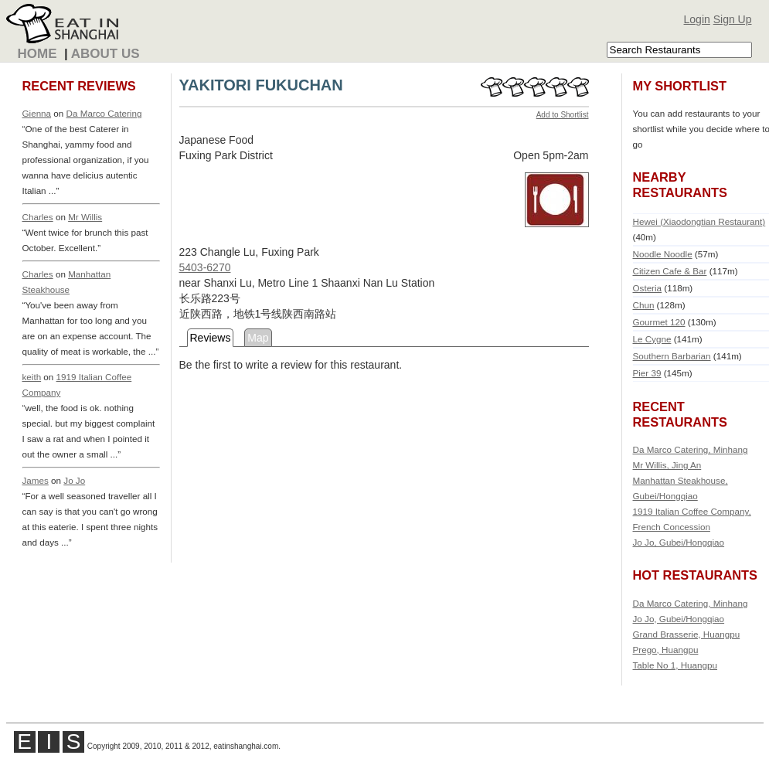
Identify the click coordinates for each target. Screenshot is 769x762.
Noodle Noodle (662, 254)
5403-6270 (205, 267)
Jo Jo (74, 480)
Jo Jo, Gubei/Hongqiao (679, 542)
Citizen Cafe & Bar (670, 271)
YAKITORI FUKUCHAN (261, 85)
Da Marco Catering (104, 113)
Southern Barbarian (672, 356)
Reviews (210, 338)
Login (697, 19)
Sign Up (732, 19)
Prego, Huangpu (666, 650)
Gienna (37, 113)
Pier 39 (647, 373)
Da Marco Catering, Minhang (690, 449)
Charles (37, 217)
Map (257, 338)
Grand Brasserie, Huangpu (686, 634)
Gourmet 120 (659, 322)
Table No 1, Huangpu (675, 665)
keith (32, 377)
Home (37, 53)
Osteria (647, 288)
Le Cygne (652, 339)
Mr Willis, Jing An (667, 465)
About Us (105, 53)
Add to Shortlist (562, 115)
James (35, 480)
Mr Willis (85, 217)
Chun (644, 305)
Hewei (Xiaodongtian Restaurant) (699, 221)
